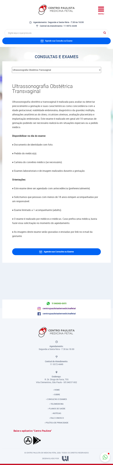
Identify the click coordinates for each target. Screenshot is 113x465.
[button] (105, 457)
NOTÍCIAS (56, 413)
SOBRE (56, 394)
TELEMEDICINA (56, 404)
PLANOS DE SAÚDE (56, 408)
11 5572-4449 (70, 25)
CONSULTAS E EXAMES (56, 399)
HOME (56, 390)
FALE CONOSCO (56, 418)
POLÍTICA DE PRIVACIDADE (56, 422)
